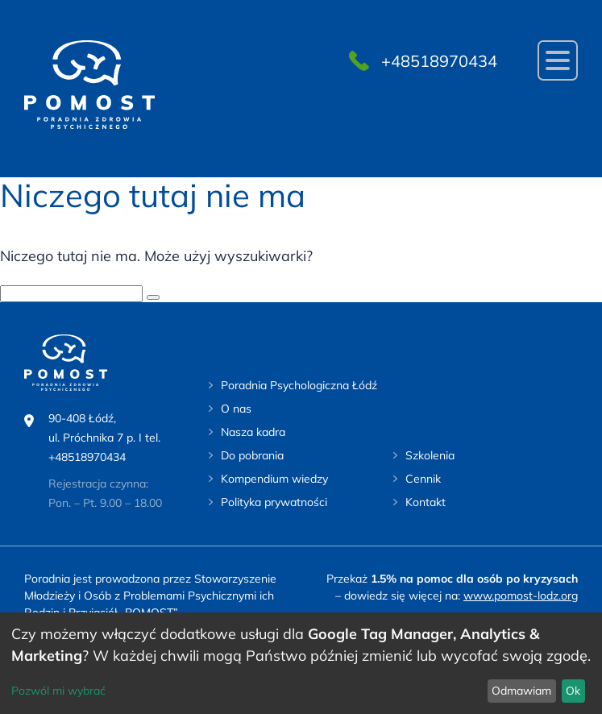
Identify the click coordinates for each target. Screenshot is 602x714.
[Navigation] (558, 60)
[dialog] (301, 663)
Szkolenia (430, 455)
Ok (573, 690)
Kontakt (425, 502)
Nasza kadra (253, 432)
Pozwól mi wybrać (58, 690)
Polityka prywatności (274, 502)
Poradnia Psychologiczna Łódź (299, 385)
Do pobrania (252, 455)
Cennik (423, 478)
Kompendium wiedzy (274, 478)
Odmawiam (521, 690)
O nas (236, 408)
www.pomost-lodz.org (520, 595)
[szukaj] (153, 297)
